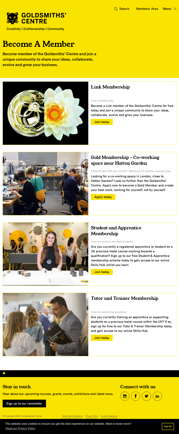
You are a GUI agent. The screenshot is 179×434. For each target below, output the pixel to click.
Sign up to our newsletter (24, 403)
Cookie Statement (109, 416)
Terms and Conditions (72, 416)
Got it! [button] (167, 426)
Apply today (103, 197)
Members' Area (147, 9)
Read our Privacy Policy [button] (20, 428)
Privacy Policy (91, 416)
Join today (101, 122)
